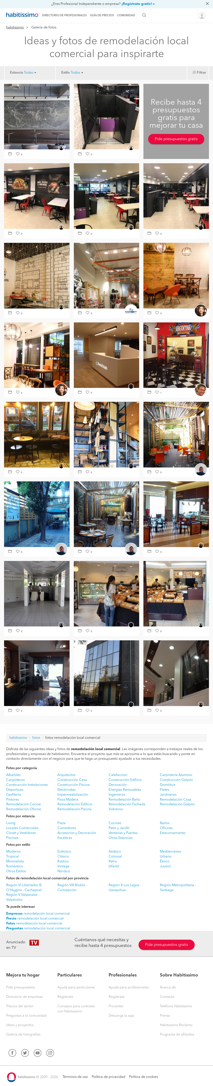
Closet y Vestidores (21, 833)
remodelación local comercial (38, 913)
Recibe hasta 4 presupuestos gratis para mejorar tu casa (176, 114)
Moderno (13, 851)
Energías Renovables (125, 790)
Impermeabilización (72, 795)
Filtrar (201, 72)
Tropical (12, 856)
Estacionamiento (173, 833)
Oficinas (166, 828)
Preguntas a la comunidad (26, 1016)
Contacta (167, 997)
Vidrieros (116, 809)
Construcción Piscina (73, 785)
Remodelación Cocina (23, 804)
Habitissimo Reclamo (176, 1025)
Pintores (12, 799)
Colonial (115, 856)
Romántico (14, 866)
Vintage (63, 866)
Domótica (167, 785)
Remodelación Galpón (177, 804)
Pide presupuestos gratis (176, 139)
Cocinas (115, 823)
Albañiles (13, 775)
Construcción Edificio (125, 780)
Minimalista (15, 861)
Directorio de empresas (24, 997)
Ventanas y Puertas (123, 833)
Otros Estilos (16, 871)
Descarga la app (121, 1016)
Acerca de (168, 987)
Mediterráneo (170, 851)
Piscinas (12, 838)
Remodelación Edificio (74, 804)
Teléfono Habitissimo (176, 1006)
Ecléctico (64, 851)
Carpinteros (15, 780)
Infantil (114, 866)
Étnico (164, 861)
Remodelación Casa (175, 799)
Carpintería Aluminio (176, 775)
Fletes (164, 790)
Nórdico (63, 871)
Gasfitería (13, 795)
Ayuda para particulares (76, 987)
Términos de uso (75, 1077)
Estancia (16, 72)
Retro (113, 861)
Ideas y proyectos (20, 1025)
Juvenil (165, 866)
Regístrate (65, 997)
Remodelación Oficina (23, 809)
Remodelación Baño (124, 799)
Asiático (115, 851)
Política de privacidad (108, 1077)
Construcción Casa (72, 780)
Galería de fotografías (23, 1034)
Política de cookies (143, 1077)
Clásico (63, 856)
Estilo (65, 72)
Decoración (118, 785)
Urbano (166, 856)
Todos (77, 72)
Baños (164, 823)
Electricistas (66, 790)
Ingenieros (117, 795)
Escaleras (64, 838)
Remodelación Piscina (74, 809)
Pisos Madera (67, 799)
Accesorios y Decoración (76, 833)
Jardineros (168, 795)
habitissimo (15, 27)
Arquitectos (66, 775)
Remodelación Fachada (127, 804)
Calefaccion (118, 775)
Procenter (116, 1006)
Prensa (165, 1016)
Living (10, 823)
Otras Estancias (121, 838)
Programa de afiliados (177, 1034)
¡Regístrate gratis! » (138, 4)
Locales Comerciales (22, 828)
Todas (30, 72)
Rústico (63, 861)
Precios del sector (20, 1006)
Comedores (66, 828)
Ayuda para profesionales (129, 987)
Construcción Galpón (176, 780)
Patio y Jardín (119, 828)
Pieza (61, 823)
